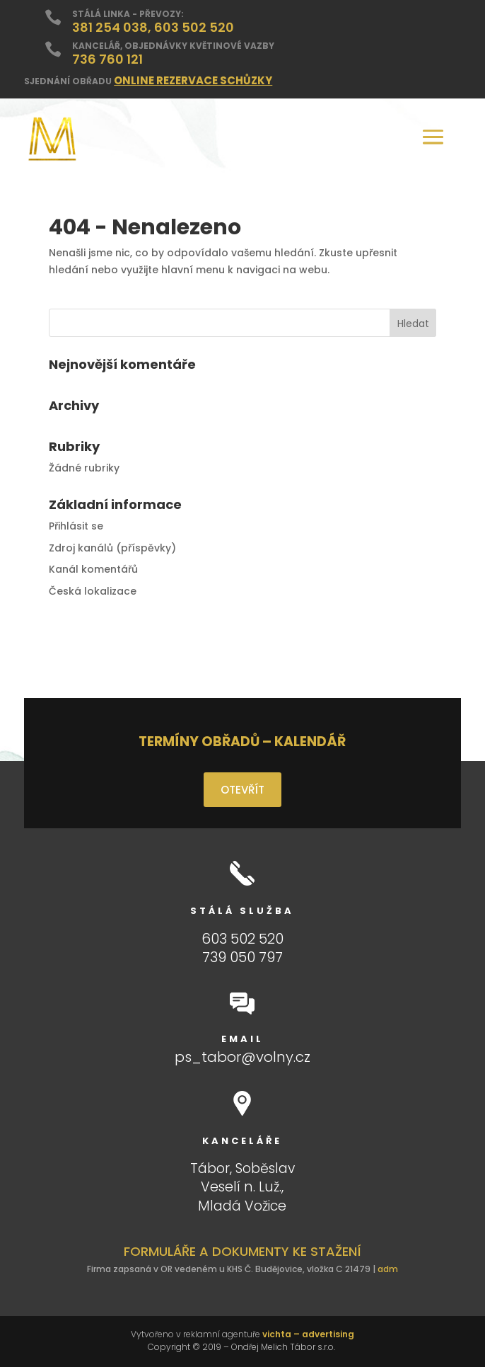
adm (388, 1269)
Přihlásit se (76, 526)
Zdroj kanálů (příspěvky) (112, 548)
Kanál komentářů (93, 569)
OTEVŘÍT (242, 789)
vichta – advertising (308, 1334)
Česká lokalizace (92, 591)
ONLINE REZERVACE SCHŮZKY (193, 80)
